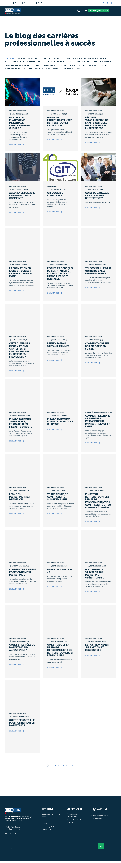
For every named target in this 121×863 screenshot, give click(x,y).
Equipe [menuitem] (18, 3)
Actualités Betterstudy (39, 58)
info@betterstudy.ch (13, 827)
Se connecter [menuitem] (29, 3)
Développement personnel (79, 62)
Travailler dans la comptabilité (19, 65)
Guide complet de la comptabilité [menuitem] (99, 817)
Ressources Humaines (72, 58)
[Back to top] (101, 846)
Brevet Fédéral (89, 65)
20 (67, 765)
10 (63, 765)
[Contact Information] (78, 11)
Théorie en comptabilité (15, 69)
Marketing (75, 65)
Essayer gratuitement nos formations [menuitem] (52, 828)
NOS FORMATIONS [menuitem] (74, 809)
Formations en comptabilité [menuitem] (72, 815)
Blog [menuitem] (44, 820)
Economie (21, 58)
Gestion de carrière (103, 62)
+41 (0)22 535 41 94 (12, 829)
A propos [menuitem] (8, 3)
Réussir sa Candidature (39, 69)
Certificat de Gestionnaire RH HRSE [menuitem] (77, 821)
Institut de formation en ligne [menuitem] (51, 815)
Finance (56, 58)
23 (72, 765)
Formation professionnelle (96, 58)
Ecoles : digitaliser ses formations (51, 65)
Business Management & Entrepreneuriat (23, 62)
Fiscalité (103, 65)
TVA (78, 69)
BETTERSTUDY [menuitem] (48, 809)
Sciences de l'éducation (54, 62)
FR (86, 10)
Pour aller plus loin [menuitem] (99, 810)
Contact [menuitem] (41, 3)
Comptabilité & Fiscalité (63, 69)
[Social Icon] (104, 3)
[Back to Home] (13, 12)
